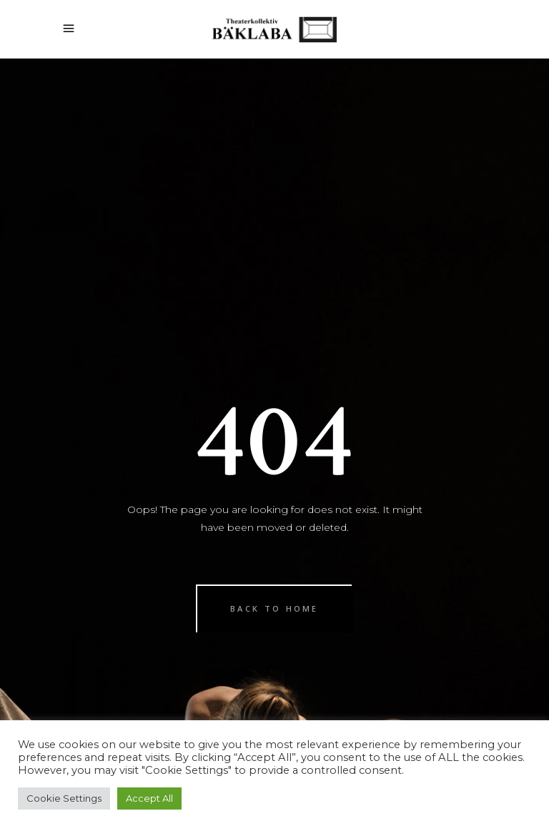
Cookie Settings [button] (64, 798)
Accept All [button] (149, 798)
